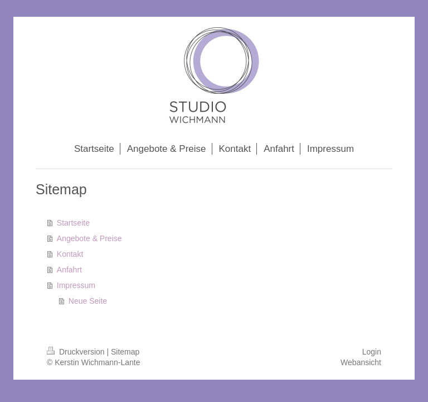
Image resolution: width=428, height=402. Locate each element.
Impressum (76, 285)
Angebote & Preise (89, 238)
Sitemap (125, 351)
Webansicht (361, 362)
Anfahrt (69, 269)
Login (371, 351)
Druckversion (76, 351)
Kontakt (70, 254)
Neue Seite (88, 300)
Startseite (73, 222)
